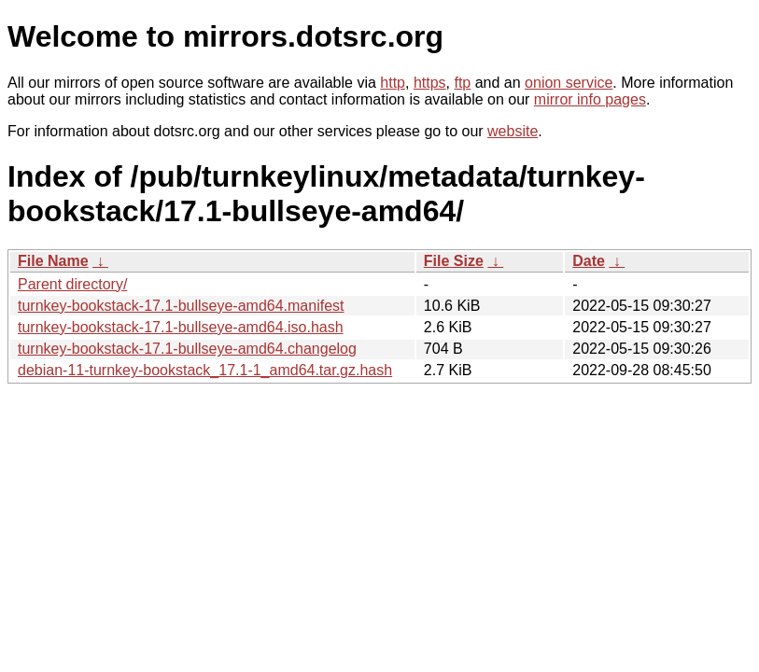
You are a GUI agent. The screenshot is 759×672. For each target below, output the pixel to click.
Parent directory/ (72, 284)
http (392, 83)
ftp (462, 83)
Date (588, 261)
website (512, 131)
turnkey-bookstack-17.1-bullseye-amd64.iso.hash (181, 327)
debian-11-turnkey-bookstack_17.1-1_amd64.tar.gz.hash (205, 370)
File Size (454, 261)
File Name (53, 261)
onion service (568, 83)
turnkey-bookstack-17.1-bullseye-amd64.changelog (187, 349)
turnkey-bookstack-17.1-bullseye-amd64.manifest (181, 306)
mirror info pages (590, 99)
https (430, 83)
